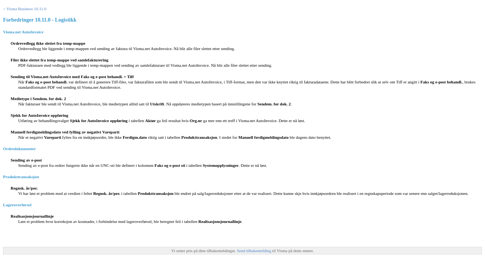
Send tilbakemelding (254, 250)
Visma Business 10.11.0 (26, 8)
